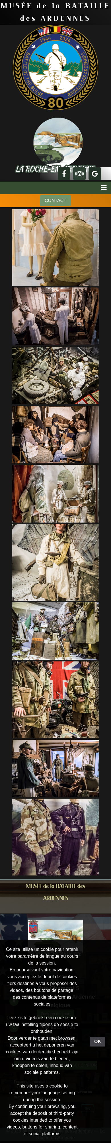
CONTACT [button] (55, 200)
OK (97, 1041)
